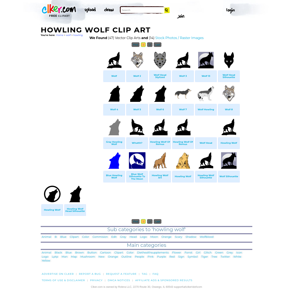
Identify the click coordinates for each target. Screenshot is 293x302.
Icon (239, 252)
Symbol (193, 257)
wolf (68, 35)
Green (219, 252)
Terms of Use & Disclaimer (63, 280)
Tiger (204, 257)
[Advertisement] (72, 111)
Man (64, 257)
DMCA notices (119, 280)
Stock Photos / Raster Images (179, 38)
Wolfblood (206, 237)
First (135, 44)
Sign (181, 257)
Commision (100, 237)
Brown (79, 252)
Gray (123, 237)
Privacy (96, 280)
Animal (46, 237)
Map (74, 257)
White (237, 257)
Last (157, 44)
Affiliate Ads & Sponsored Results (163, 280)
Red (172, 257)
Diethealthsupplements (153, 252)
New (102, 257)
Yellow (46, 260)
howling (78, 35)
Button (92, 252)
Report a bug (90, 273)
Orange (167, 237)
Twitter (225, 257)
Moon (154, 237)
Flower (176, 252)
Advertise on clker (58, 273)
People (139, 257)
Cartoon (105, 252)
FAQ (155, 273)
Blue (63, 237)
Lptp (55, 257)
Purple (161, 257)
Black (58, 252)
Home (59, 35)
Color (85, 237)
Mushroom (87, 257)
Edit (114, 237)
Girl (198, 252)
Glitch (208, 252)
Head (133, 237)
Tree (214, 257)
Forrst (188, 252)
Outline (126, 257)
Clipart (74, 237)
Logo (143, 237)
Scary (178, 237)
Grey (230, 252)
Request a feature (121, 273)
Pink (151, 257)
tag (144, 273)
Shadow (191, 237)
